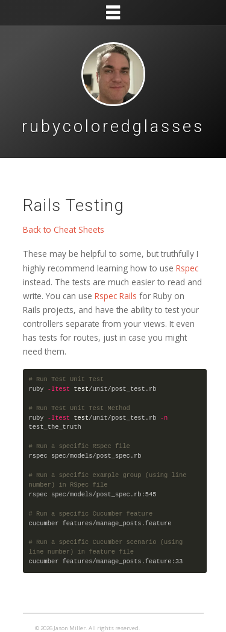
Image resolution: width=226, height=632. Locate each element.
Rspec (187, 268)
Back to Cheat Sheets (63, 229)
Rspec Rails (116, 296)
